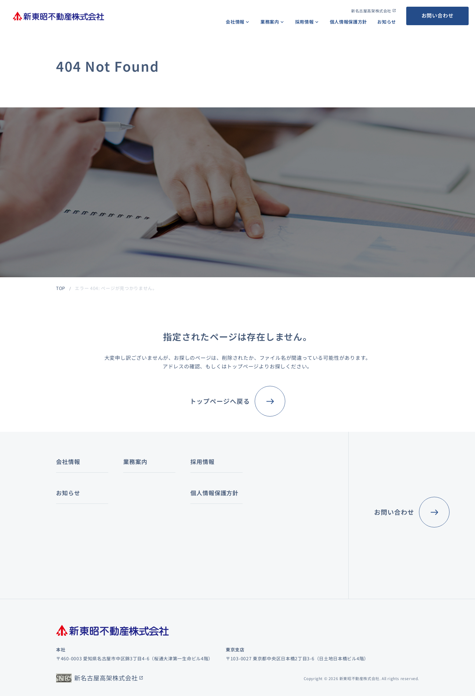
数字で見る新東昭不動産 (268, 496)
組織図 (63, 511)
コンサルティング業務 (204, 486)
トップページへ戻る (220, 401)
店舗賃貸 (134, 525)
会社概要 (65, 496)
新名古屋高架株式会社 (371, 10)
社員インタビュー (261, 511)
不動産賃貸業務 (137, 496)
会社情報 (235, 21)
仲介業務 (130, 482)
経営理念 (65, 482)
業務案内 (269, 21)
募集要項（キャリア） (265, 525)
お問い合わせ (438, 15)
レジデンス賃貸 (141, 516)
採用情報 (304, 21)
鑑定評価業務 (197, 504)
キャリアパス (256, 482)
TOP (60, 288)
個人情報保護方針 (348, 21)
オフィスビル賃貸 (144, 506)
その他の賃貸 (139, 535)
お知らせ (386, 21)
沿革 (60, 525)
